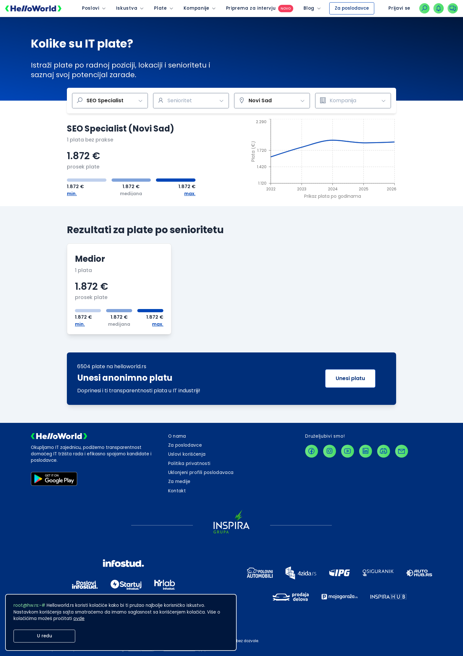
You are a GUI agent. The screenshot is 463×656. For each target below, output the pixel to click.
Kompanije (196, 8)
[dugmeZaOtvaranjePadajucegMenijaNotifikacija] (438, 8)
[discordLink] (383, 451)
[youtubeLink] (347, 451)
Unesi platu (350, 378)
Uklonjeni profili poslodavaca (201, 472)
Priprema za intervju (251, 8)
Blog (309, 8)
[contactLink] (401, 451)
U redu (44, 636)
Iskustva (126, 8)
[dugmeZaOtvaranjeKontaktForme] (177, 491)
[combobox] (191, 100)
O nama (177, 436)
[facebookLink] (311, 451)
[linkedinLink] (365, 451)
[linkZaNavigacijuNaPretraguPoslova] (424, 8)
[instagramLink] (329, 451)
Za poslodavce (352, 8)
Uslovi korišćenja (187, 454)
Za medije (179, 481)
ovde (79, 618)
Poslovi (90, 8)
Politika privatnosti (189, 463)
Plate (160, 8)
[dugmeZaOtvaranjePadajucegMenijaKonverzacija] (453, 8)
